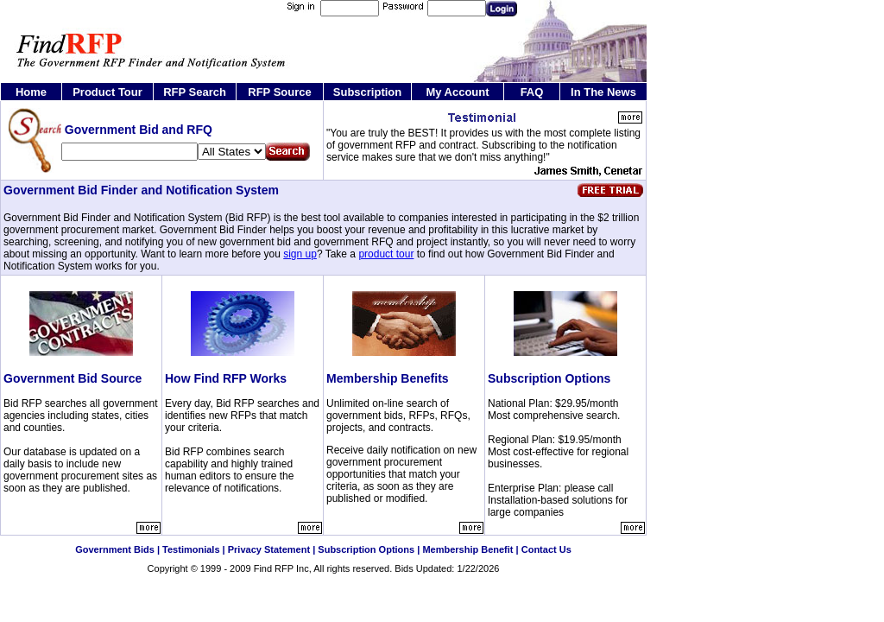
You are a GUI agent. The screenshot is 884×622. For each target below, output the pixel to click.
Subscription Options (549, 378)
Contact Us (546, 549)
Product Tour (107, 92)
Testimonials (190, 549)
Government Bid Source (72, 378)
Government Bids (115, 549)
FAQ (532, 92)
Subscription (367, 92)
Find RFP (274, 568)
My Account (457, 92)
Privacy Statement (269, 549)
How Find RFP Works (226, 378)
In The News (603, 92)
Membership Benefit (467, 549)
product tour (386, 254)
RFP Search (194, 92)
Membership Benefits (387, 378)
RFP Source (279, 92)
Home (31, 92)
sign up (300, 254)
